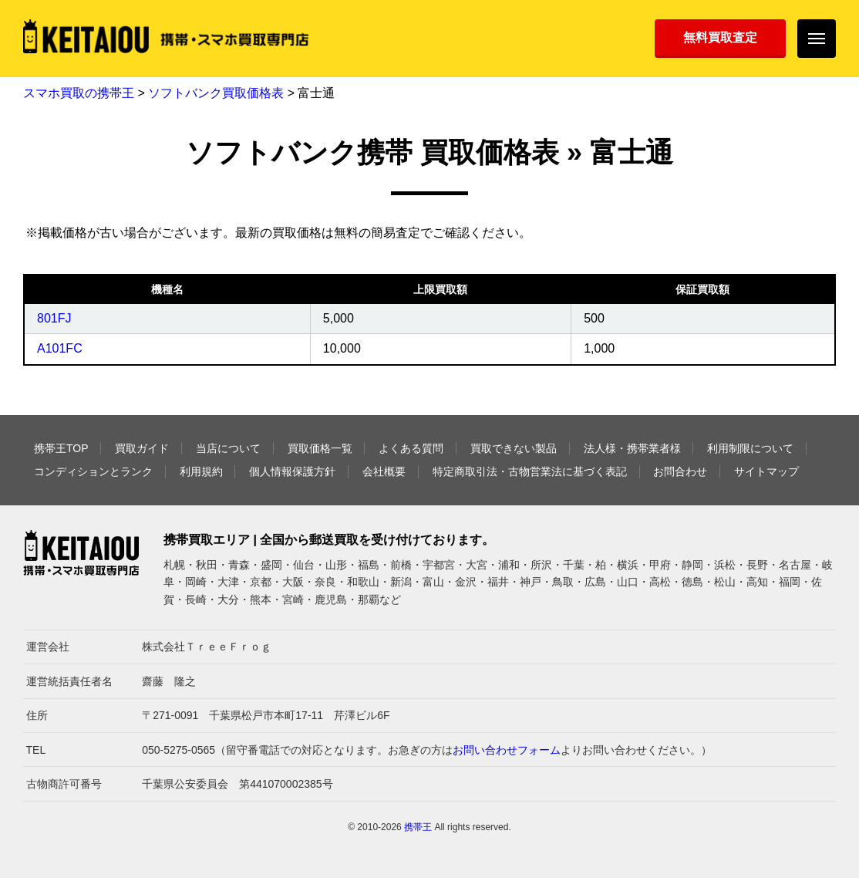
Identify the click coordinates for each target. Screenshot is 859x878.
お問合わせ (680, 471)
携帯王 (418, 827)
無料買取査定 (720, 37)
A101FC (60, 348)
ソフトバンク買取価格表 (216, 93)
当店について (228, 448)
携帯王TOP (61, 448)
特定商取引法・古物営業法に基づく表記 (530, 471)
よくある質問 (411, 448)
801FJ (54, 318)
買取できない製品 (513, 448)
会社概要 (384, 471)
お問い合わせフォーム (507, 750)
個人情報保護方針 (292, 471)
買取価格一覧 (320, 448)
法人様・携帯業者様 (632, 448)
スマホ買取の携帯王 (78, 93)
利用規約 (201, 471)
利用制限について (750, 448)
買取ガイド (142, 448)
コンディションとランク (93, 471)
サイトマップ (766, 471)
